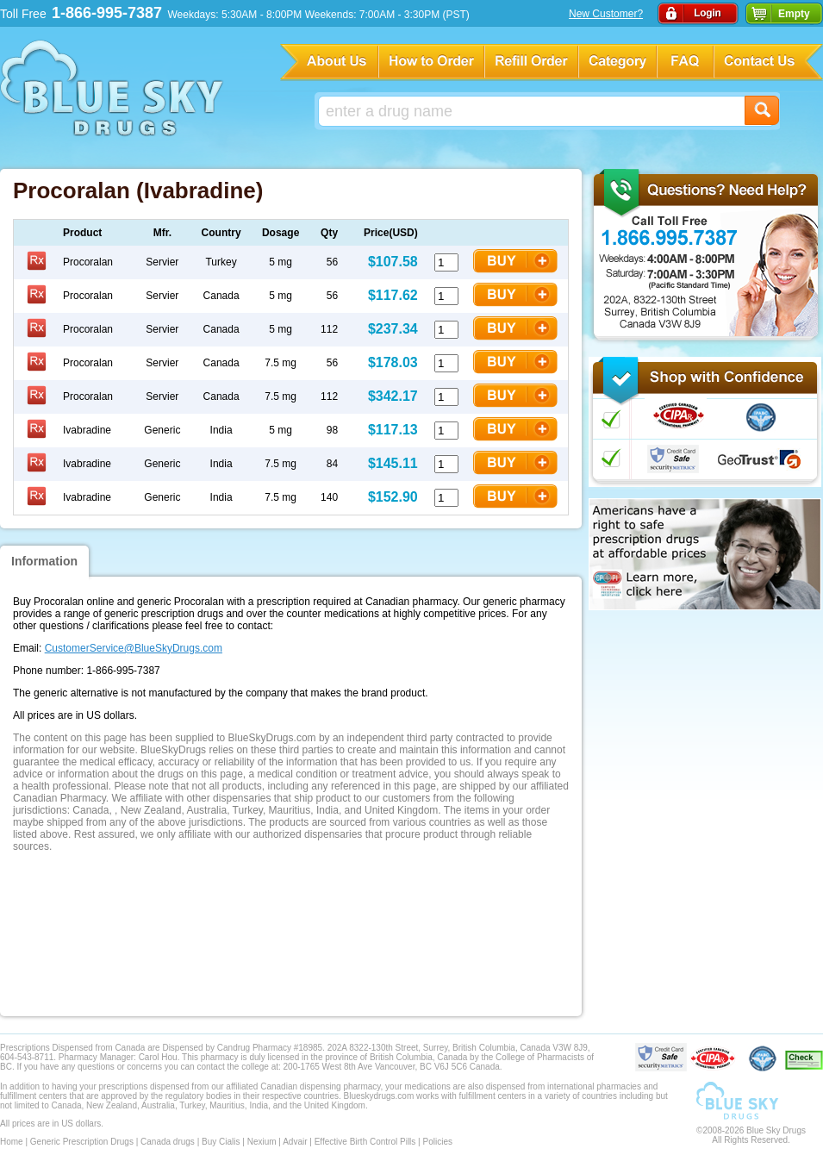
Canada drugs (167, 1141)
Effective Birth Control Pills (365, 1141)
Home (11, 1141)
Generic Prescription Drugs (82, 1141)
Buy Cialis (221, 1141)
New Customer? (606, 14)
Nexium (262, 1141)
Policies (437, 1141)
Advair (295, 1141)
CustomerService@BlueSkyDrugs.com (133, 648)
